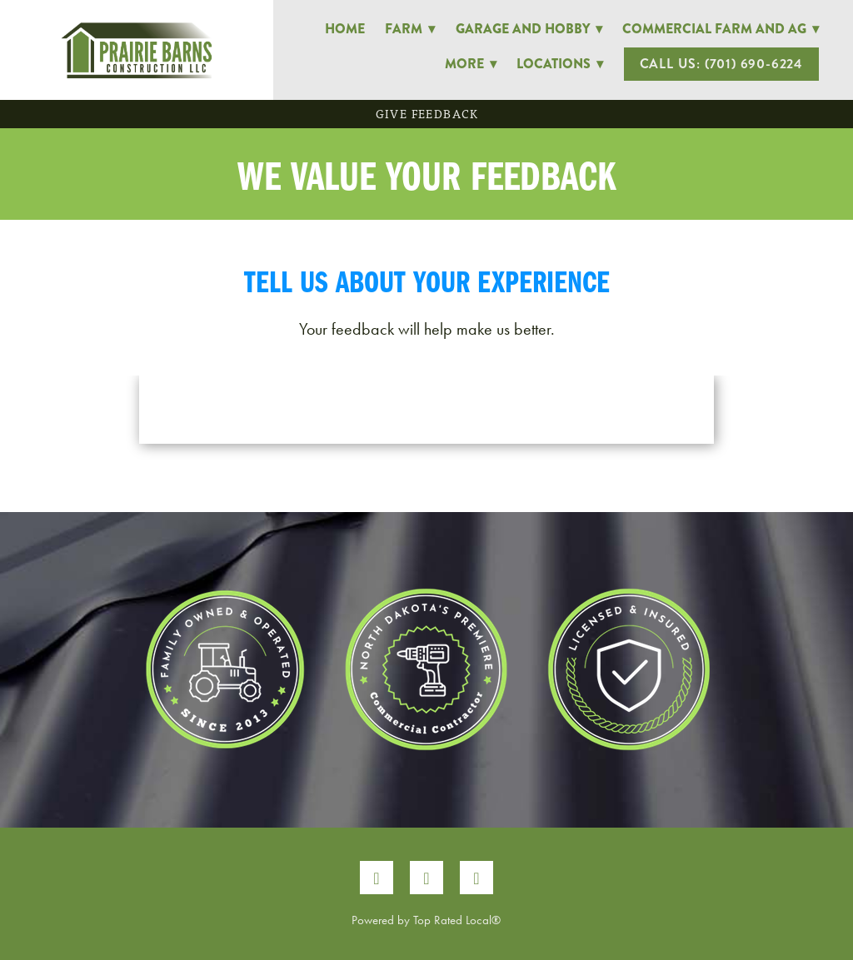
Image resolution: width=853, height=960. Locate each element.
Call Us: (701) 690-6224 (721, 63)
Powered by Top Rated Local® (426, 920)
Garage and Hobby (529, 28)
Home (345, 28)
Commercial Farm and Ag (720, 28)
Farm (410, 28)
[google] (476, 877)
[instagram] (426, 877)
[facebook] (376, 877)
